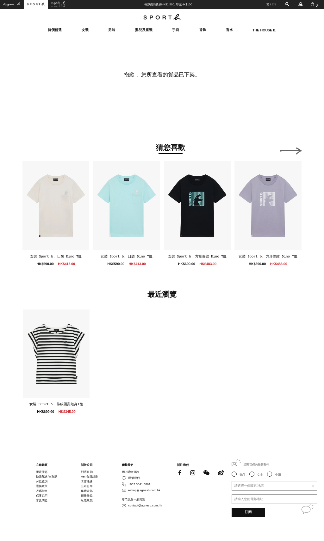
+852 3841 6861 (139, 484)
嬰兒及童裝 (144, 30)
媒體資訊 (87, 490)
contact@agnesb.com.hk (145, 505)
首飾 (202, 30)
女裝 (85, 30)
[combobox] (274, 486)
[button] (33, 149)
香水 (229, 30)
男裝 (111, 30)
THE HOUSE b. (264, 30)
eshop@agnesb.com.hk (144, 490)
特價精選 (55, 30)
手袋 (175, 30)
